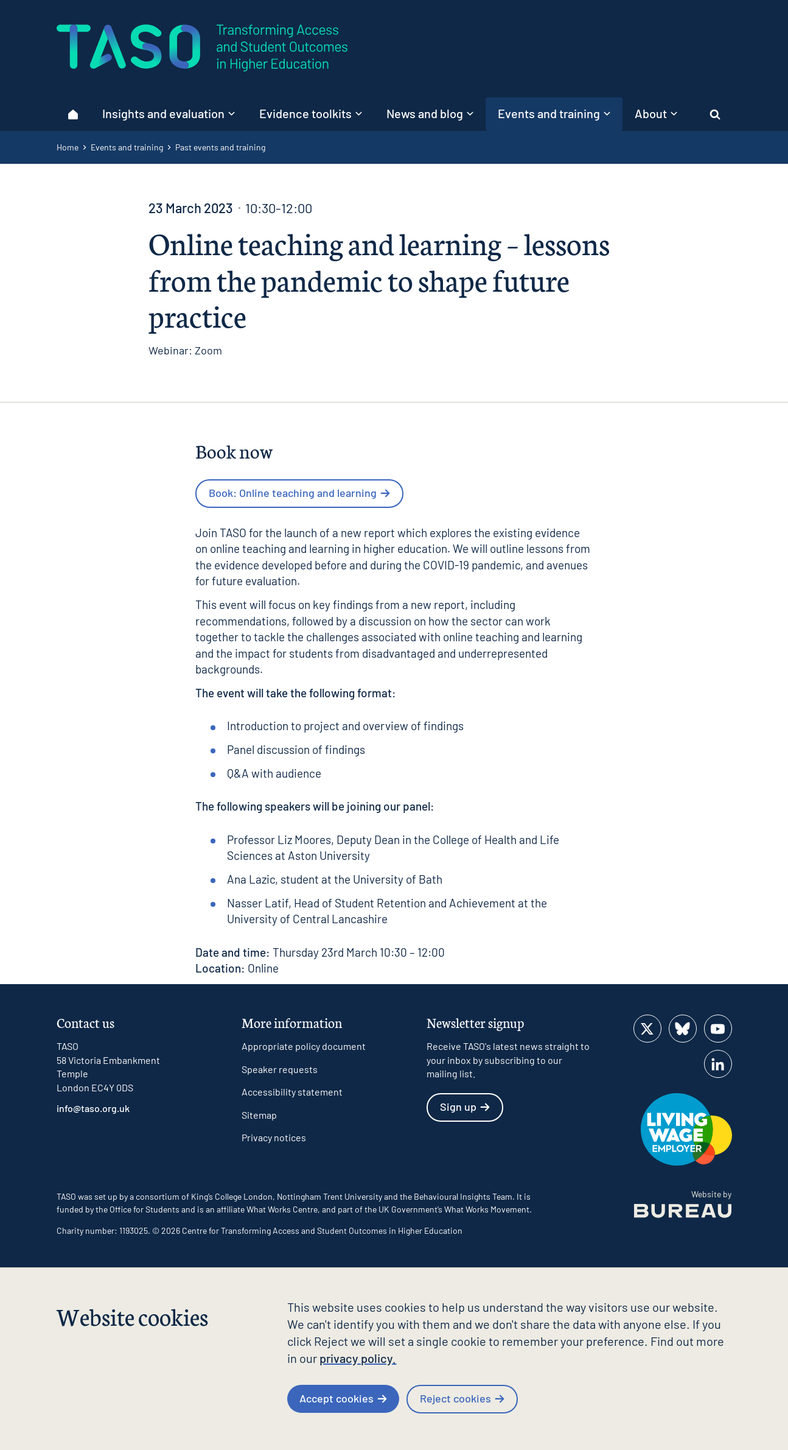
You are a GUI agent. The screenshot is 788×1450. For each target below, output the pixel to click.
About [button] (656, 113)
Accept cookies (343, 1398)
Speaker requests (280, 1069)
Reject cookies (462, 1398)
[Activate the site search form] (715, 114)
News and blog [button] (429, 113)
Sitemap (259, 1115)
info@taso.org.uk (93, 1108)
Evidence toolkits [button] (310, 113)
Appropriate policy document (304, 1046)
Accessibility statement (292, 1091)
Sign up (465, 1106)
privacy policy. (357, 1358)
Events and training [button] (554, 113)
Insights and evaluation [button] (168, 113)
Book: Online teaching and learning (299, 492)
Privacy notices (274, 1137)
